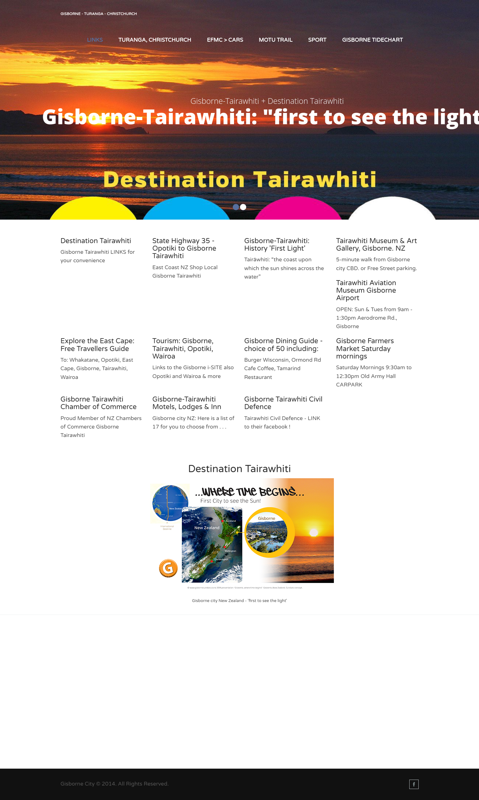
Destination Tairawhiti (96, 241)
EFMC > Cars (225, 40)
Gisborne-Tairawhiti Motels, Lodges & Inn (186, 403)
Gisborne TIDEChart (372, 40)
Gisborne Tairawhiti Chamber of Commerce (99, 403)
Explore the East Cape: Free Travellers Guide (97, 345)
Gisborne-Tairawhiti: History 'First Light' (277, 245)
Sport (317, 40)
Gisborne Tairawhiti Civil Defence (283, 403)
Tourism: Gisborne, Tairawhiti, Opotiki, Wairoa (183, 348)
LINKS (95, 40)
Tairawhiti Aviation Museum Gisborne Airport (366, 290)
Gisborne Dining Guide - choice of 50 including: (283, 345)
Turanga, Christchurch (154, 40)
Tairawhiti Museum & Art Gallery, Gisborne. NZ (376, 245)
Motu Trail (275, 40)
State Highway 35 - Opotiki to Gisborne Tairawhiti (184, 248)
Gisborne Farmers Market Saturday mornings (365, 348)
